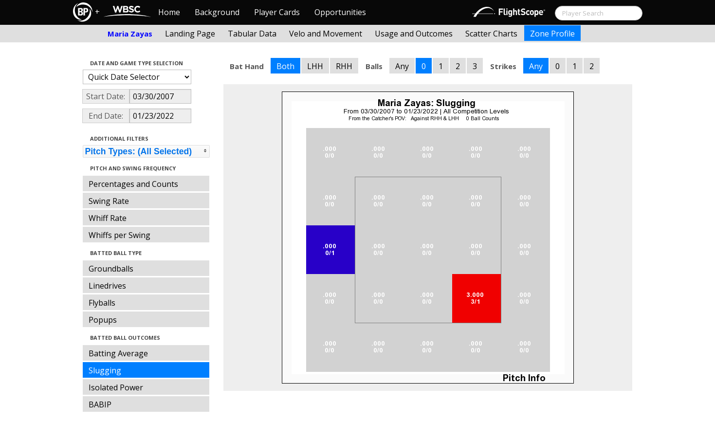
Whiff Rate (108, 218)
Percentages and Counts (133, 184)
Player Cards (277, 12)
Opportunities (340, 12)
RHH (344, 66)
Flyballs (102, 302)
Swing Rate (109, 201)
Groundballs (111, 268)
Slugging (105, 370)
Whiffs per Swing (119, 235)
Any (402, 66)
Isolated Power (116, 387)
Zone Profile (552, 33)
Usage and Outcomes (414, 33)
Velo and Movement (325, 33)
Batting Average (118, 353)
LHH (315, 66)
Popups (103, 319)
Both (285, 66)
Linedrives (107, 285)
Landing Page (190, 33)
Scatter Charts (491, 33)
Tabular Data (252, 33)
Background (217, 12)
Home (169, 12)
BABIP (100, 404)
